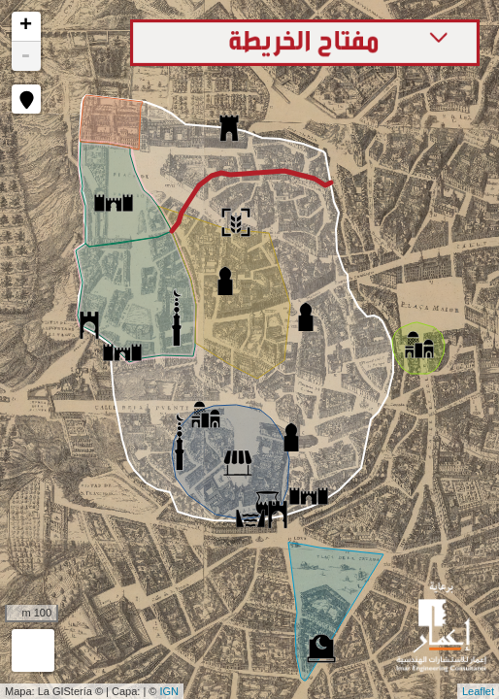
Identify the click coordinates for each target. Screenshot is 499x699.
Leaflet (478, 691)
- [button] (25, 56)
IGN (170, 691)
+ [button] (25, 26)
